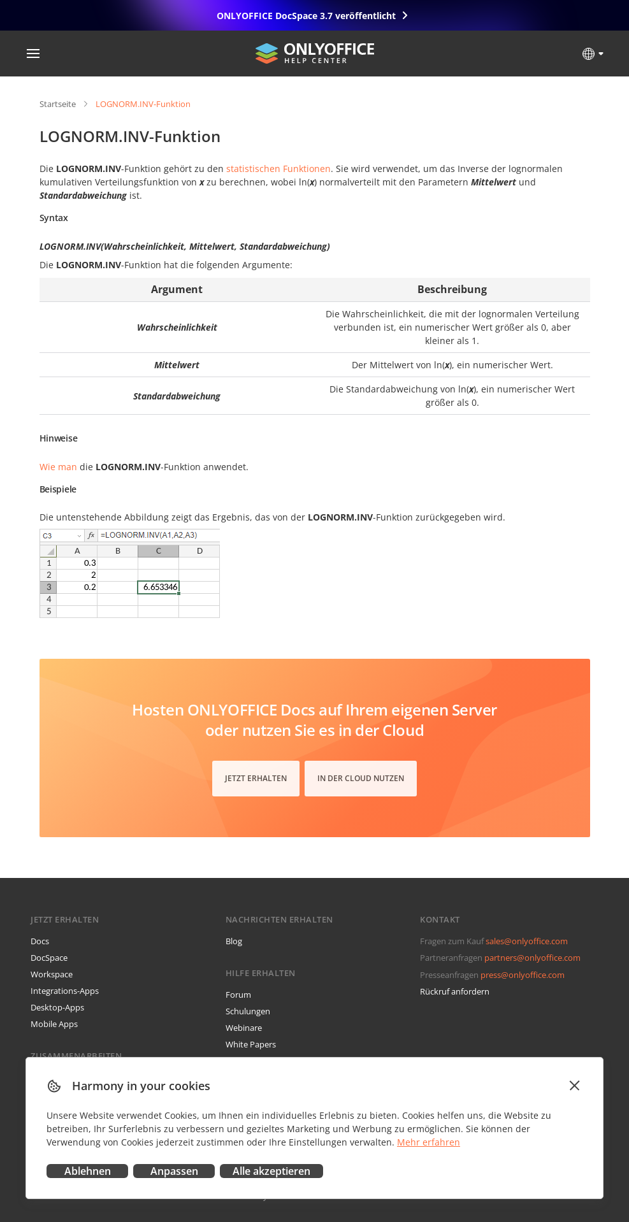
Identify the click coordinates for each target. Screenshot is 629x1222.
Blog (234, 941)
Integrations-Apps (65, 990)
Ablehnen (87, 1171)
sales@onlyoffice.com (527, 941)
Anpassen (174, 1171)
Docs (40, 941)
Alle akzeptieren (271, 1171)
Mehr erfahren (428, 1142)
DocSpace (49, 957)
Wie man (58, 467)
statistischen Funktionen (278, 168)
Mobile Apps (54, 1024)
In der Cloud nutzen (360, 778)
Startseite (58, 104)
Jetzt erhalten (256, 778)
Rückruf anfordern (454, 991)
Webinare (244, 1027)
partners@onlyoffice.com (532, 957)
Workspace (52, 974)
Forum (238, 994)
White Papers (251, 1044)
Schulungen (248, 1011)
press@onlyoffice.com (523, 975)
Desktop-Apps (57, 1007)
